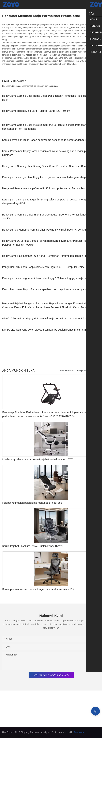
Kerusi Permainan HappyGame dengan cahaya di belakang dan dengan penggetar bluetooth (49, 153)
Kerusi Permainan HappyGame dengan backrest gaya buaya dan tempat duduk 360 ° (50, 289)
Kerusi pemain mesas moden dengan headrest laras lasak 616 (38, 589)
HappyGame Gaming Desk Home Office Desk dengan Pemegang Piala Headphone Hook (49, 97)
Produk (95, 370)
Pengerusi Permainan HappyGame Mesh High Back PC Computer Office (43, 266)
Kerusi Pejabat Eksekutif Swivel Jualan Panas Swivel (32, 546)
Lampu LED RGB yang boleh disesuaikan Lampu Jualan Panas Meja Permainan (47, 329)
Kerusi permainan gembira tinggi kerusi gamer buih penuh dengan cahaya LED (47, 177)
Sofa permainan (67, 370)
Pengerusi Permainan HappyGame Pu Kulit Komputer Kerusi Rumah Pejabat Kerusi (49, 188)
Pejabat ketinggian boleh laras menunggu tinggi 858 (32, 502)
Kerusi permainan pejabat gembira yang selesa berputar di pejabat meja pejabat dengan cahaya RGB (48, 201)
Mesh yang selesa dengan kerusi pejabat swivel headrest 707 (37, 459)
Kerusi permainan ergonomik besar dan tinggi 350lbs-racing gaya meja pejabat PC (49, 278)
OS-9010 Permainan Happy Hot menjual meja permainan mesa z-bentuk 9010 (46, 318)
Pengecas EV (83, 370)
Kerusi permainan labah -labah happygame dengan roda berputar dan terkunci (47, 139)
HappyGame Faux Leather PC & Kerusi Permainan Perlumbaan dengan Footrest (47, 255)
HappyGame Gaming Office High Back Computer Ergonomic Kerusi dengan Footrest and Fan (50, 216)
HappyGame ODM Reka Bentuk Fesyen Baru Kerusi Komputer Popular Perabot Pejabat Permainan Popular (47, 242)
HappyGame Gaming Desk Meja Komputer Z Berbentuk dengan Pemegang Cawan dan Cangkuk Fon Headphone (49, 126)
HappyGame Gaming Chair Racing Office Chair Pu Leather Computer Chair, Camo (48, 166)
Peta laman (79, 732)
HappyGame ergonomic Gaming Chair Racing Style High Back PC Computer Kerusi (49, 229)
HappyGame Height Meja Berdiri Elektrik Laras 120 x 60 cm (36, 110)
